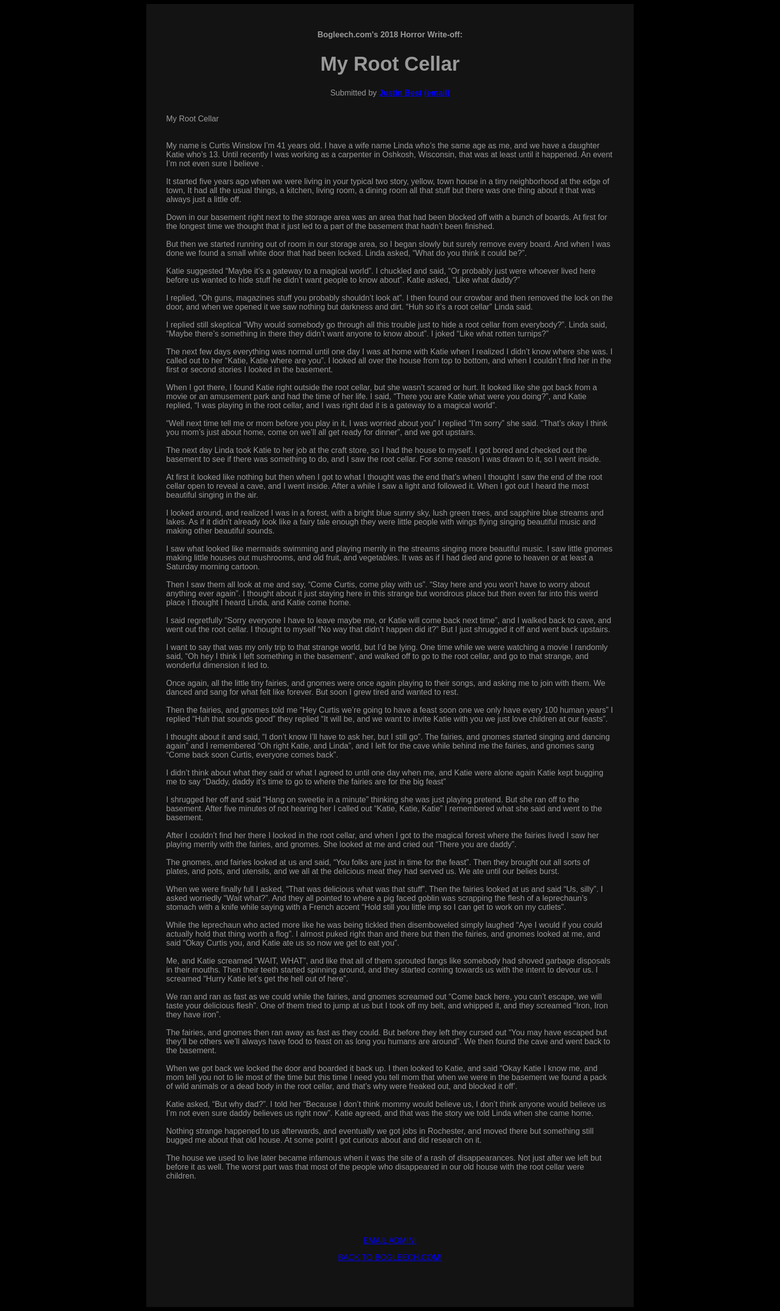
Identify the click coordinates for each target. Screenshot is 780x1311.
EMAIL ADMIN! (390, 1240)
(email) (437, 93)
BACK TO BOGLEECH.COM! (390, 1257)
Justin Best (400, 93)
